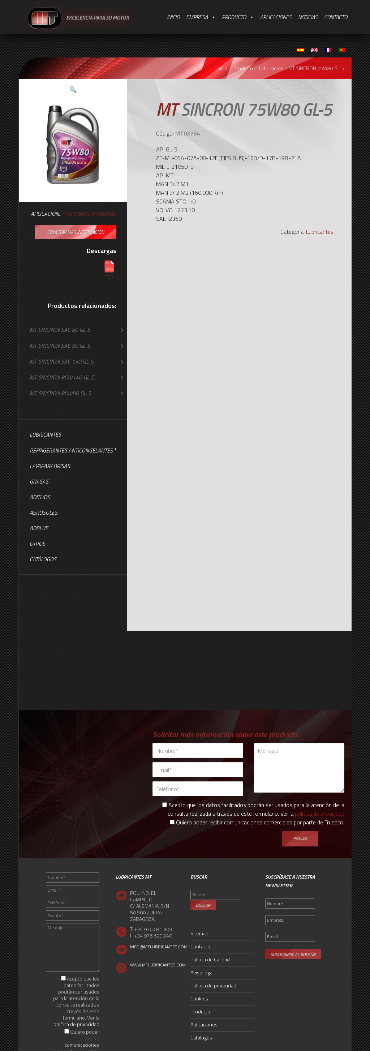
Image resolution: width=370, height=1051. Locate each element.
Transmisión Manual (88, 213)
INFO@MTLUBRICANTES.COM (159, 946)
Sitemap (199, 933)
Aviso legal (202, 972)
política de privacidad (319, 813)
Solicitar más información (75, 232)
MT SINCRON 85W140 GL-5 (62, 377)
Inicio (173, 17)
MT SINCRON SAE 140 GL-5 (62, 361)
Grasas (39, 481)
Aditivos (40, 497)
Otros (37, 544)
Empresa (197, 17)
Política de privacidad (213, 985)
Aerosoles (43, 513)
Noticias (308, 17)
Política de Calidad (210, 959)
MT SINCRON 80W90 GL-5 (60, 393)
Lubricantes (271, 68)
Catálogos (43, 559)
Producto (234, 17)
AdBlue (39, 528)
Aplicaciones (276, 17)
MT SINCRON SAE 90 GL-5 (60, 345)
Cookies (199, 998)
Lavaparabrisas (50, 466)
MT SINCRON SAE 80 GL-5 (60, 329)
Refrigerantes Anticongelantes (71, 450)
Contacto (335, 17)
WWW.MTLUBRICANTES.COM (158, 964)
